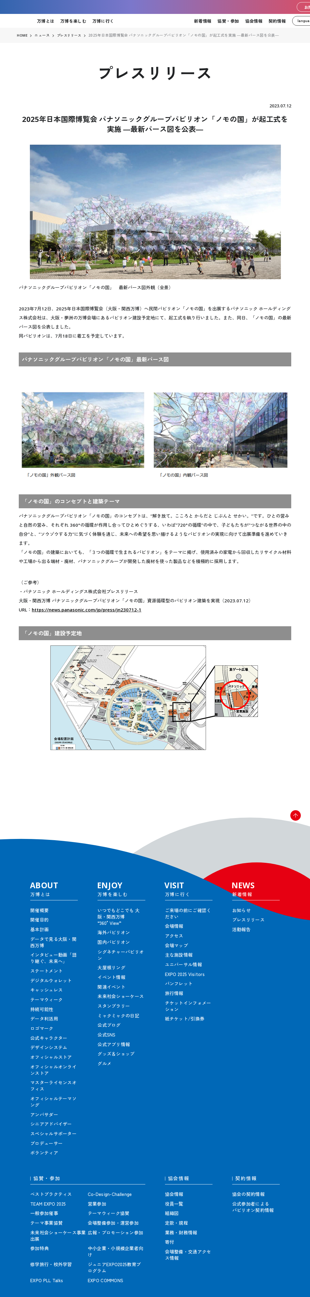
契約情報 (277, 21)
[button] (292, 819)
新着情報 (202, 21)
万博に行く (103, 21)
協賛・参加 (228, 21)
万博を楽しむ (73, 21)
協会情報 (253, 21)
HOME (22, 35)
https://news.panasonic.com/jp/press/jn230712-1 (86, 610)
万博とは (45, 21)
